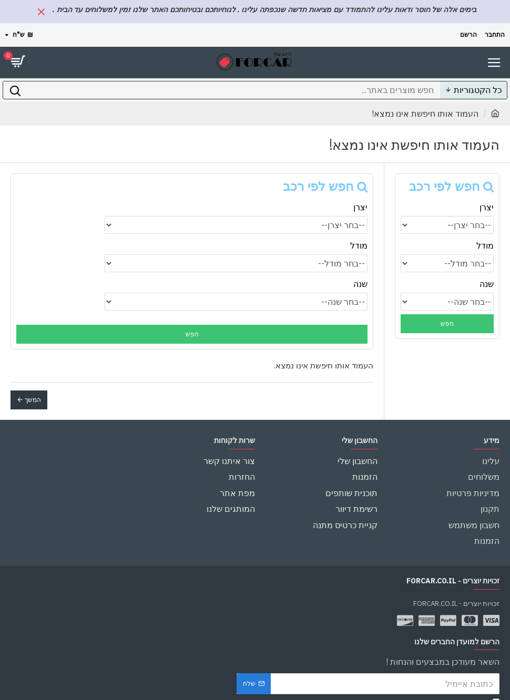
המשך (33, 400)
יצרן (487, 207)
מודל (485, 245)
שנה (487, 284)
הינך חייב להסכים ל (430, 683)
